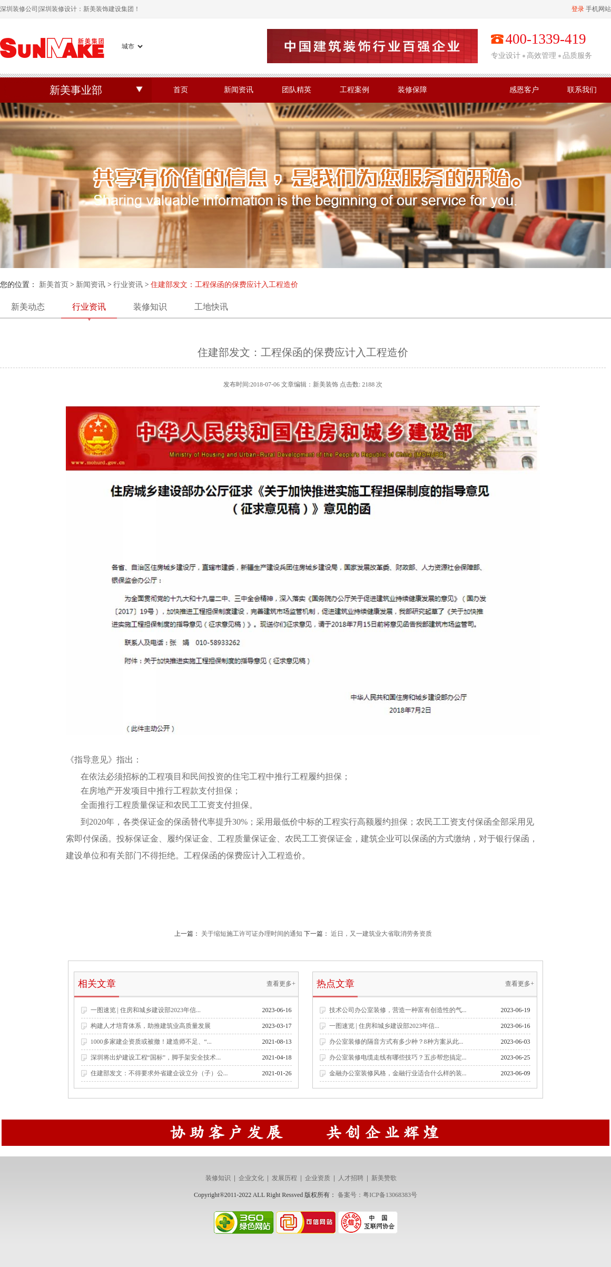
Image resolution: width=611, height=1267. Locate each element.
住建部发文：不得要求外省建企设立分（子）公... (159, 1073)
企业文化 (251, 1178)
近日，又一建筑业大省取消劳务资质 (381, 933)
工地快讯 (211, 306)
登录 (577, 9)
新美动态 (28, 306)
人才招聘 (350, 1178)
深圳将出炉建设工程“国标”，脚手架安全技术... (156, 1057)
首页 (180, 90)
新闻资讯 (238, 90)
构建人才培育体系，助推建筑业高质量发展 (151, 1026)
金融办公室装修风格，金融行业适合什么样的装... (398, 1073)
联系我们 (582, 90)
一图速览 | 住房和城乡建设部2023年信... (146, 1010)
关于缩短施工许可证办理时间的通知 (251, 933)
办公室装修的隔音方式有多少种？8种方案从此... (396, 1041)
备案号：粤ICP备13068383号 (377, 1195)
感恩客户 (524, 90)
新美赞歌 (384, 1178)
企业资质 (317, 1178)
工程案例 (354, 90)
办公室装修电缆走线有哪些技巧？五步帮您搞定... (398, 1057)
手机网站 (598, 9)
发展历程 (284, 1178)
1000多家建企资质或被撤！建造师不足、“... (151, 1041)
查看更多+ (281, 983)
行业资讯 (128, 285)
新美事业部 (76, 90)
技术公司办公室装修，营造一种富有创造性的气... (398, 1010)
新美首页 (53, 285)
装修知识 (150, 306)
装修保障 (412, 90)
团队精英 (296, 90)
